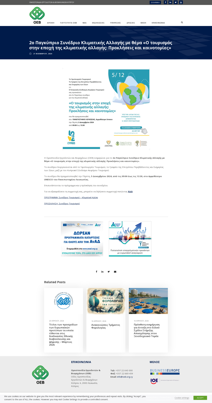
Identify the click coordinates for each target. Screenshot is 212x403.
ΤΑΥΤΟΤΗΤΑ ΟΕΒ (68, 22)
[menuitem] (155, 2)
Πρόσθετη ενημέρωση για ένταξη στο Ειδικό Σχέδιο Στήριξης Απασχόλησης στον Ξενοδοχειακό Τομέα (147, 330)
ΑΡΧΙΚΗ (50, 22)
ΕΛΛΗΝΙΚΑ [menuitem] (155, 2)
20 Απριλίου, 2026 (56, 321)
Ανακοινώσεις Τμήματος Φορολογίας (105, 326)
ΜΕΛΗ (143, 22)
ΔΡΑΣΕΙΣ (131, 22)
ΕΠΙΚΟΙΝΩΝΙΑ (158, 22)
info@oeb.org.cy (125, 376)
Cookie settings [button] (182, 397)
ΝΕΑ (85, 22)
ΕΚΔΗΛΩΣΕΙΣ (98, 22)
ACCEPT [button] (200, 397)
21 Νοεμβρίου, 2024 (42, 54)
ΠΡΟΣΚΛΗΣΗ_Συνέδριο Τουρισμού (62, 203)
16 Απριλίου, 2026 (98, 321)
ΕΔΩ (130, 191)
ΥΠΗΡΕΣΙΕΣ (115, 22)
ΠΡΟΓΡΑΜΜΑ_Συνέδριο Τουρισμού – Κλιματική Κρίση (71, 197)
